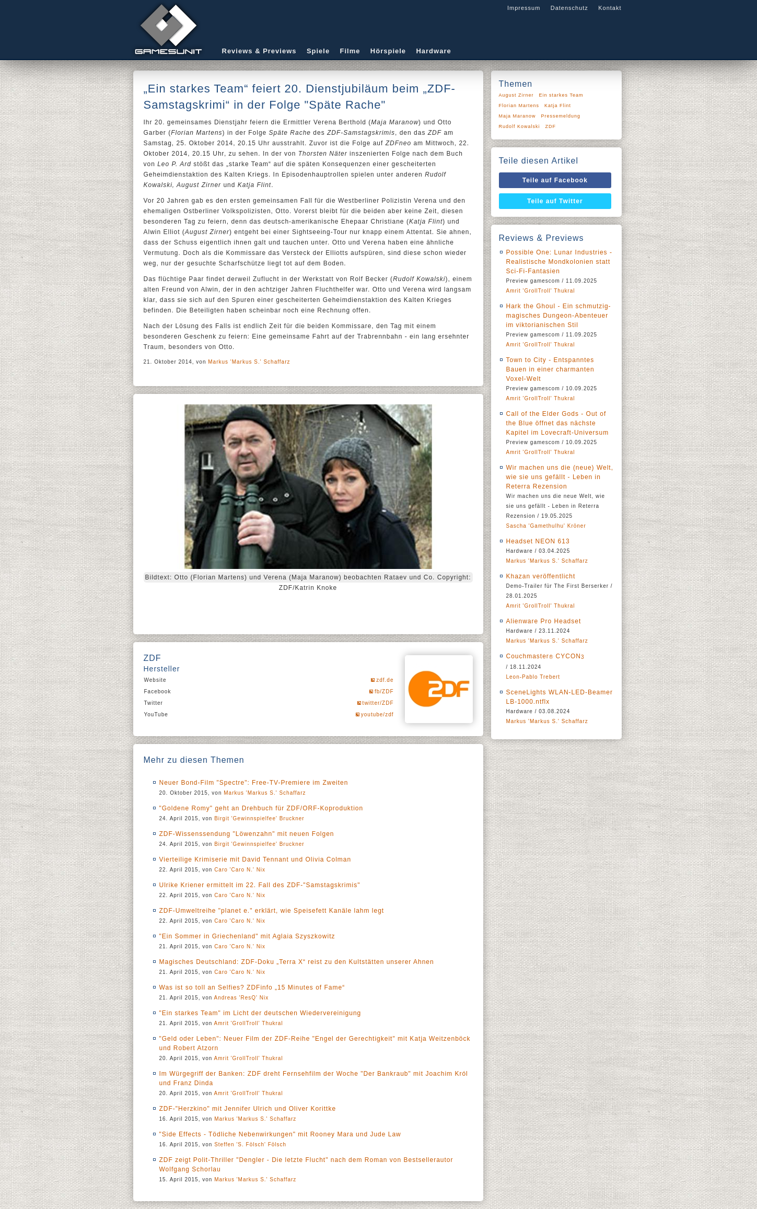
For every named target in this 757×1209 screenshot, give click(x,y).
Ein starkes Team (561, 95)
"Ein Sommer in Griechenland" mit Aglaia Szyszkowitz (247, 936)
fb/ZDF (384, 691)
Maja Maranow (517, 116)
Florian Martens (519, 105)
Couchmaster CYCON (545, 656)
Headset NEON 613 (538, 541)
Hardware (433, 51)
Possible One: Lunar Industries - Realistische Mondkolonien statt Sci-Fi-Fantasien (559, 262)
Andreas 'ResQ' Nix (241, 998)
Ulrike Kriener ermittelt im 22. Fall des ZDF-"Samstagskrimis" (259, 885)
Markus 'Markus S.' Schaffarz (249, 362)
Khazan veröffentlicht (541, 576)
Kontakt (609, 8)
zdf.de (384, 680)
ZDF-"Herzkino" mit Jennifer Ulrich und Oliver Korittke (247, 1108)
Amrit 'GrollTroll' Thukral (248, 1023)
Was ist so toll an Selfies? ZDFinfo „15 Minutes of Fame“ (252, 987)
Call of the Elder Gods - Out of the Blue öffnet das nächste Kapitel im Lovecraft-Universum (557, 423)
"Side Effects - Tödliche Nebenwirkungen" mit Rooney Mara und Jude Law (280, 1134)
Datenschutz (569, 8)
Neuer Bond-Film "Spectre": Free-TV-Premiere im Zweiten (253, 782)
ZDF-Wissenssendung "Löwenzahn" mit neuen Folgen (246, 834)
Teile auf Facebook (555, 180)
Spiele (318, 51)
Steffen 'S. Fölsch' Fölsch (250, 1144)
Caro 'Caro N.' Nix (239, 870)
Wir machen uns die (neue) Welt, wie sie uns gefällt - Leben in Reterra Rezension (560, 477)
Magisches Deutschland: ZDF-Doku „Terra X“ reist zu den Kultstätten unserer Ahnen (296, 962)
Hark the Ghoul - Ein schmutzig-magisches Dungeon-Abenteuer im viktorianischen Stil (558, 316)
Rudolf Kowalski (519, 126)
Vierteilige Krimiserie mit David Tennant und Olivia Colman (255, 859)
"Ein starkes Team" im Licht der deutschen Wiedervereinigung (260, 1013)
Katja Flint (557, 105)
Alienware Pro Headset (543, 621)
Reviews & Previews (259, 51)
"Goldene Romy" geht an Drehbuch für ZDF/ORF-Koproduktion (261, 808)
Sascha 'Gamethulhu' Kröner (546, 526)
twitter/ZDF (378, 703)
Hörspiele (388, 51)
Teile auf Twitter (555, 201)
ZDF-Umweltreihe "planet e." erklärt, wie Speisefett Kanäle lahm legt (272, 910)
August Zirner (516, 95)
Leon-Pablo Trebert (533, 677)
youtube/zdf (377, 714)
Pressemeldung (561, 116)
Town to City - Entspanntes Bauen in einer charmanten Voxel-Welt (550, 369)
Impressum (523, 8)
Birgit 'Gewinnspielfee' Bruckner (259, 818)
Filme (350, 51)
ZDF (550, 126)
